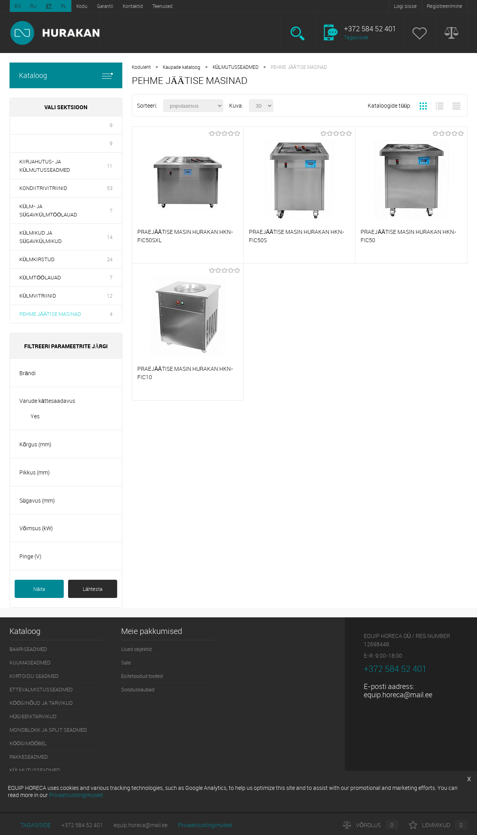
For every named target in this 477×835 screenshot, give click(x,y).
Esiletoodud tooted (142, 675)
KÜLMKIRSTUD (37, 259)
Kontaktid (133, 6)
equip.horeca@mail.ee (398, 694)
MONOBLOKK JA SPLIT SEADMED (48, 729)
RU (33, 6)
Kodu (81, 6)
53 (109, 188)
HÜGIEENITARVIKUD (33, 716)
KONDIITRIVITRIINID (43, 188)
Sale (126, 662)
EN (18, 6)
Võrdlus (370, 825)
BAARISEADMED (28, 649)
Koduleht (141, 67)
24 (109, 259)
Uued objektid (136, 649)
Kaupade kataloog (181, 67)
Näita (39, 588)
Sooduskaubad (137, 689)
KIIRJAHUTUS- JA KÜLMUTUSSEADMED (44, 165)
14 (109, 237)
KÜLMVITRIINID (37, 295)
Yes (35, 416)
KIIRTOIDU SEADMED (34, 675)
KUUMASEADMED (30, 662)
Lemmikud (438, 825)
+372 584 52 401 (82, 825)
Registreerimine (444, 5)
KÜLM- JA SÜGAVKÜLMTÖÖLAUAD (48, 210)
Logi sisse (405, 5)
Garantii (105, 6)
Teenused (162, 6)
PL (64, 6)
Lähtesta (93, 588)
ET (48, 6)
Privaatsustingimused (205, 825)
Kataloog (66, 75)
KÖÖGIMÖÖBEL (28, 743)
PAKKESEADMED (29, 756)
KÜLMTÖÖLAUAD (40, 277)
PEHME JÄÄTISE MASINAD (50, 313)
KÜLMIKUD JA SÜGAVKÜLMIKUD (40, 237)
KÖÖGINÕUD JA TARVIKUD (41, 702)
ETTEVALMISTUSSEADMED (41, 689)
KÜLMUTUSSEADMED (236, 67)
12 (109, 295)
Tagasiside (356, 37)
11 (109, 165)
